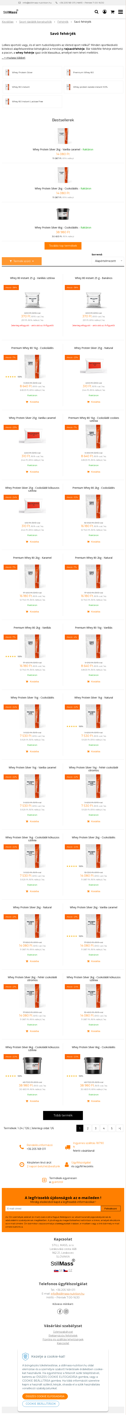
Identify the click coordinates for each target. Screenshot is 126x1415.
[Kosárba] (32, 401)
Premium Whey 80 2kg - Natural (93, 557)
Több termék (63, 1115)
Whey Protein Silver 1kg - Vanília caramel (32, 767)
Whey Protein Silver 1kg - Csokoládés (32, 697)
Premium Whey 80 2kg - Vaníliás (32, 627)
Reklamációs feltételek (63, 1335)
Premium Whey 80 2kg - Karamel (32, 557)
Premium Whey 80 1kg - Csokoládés (32, 348)
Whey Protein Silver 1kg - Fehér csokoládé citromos (93, 769)
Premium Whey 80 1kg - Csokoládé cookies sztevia (93, 419)
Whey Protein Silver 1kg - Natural (93, 697)
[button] (96, 11)
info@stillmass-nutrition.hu (37, 2)
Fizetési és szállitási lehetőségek (63, 1339)
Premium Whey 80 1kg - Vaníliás (93, 627)
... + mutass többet (13, 57)
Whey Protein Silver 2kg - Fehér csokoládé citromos (32, 979)
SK (58, 1270)
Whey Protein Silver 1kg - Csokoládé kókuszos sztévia (32, 839)
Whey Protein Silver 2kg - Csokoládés (56, 188)
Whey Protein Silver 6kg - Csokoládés (56, 227)
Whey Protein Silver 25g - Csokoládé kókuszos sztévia (32, 489)
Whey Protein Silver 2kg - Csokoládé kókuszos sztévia (94, 979)
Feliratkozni (110, 1208)
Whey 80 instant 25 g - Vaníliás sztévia (32, 278)
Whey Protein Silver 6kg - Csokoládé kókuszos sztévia (32, 1049)
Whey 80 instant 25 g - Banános (93, 278)
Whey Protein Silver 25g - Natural (93, 348)
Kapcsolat (63, 1343)
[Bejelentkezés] (105, 11)
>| (120, 1128)
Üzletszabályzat (63, 1331)
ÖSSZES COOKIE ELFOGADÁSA (45, 1396)
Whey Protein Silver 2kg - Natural (32, 907)
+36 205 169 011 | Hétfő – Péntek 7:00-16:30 (81, 2)
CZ (67, 1270)
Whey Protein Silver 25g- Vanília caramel (32, 417)
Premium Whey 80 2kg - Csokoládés (93, 487)
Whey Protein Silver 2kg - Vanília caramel (56, 149)
